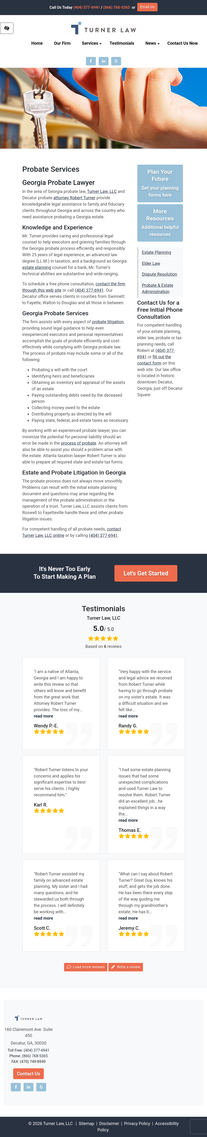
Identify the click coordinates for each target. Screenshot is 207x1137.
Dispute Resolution (159, 274)
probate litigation (108, 321)
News (153, 43)
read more (43, 716)
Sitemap (86, 1123)
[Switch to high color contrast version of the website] (6, 28)
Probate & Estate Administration (157, 288)
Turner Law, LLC (102, 191)
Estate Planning (156, 252)
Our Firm (62, 43)
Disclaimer (109, 1123)
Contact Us (28, 1074)
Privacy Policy (137, 1123)
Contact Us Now (182, 43)
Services (92, 43)
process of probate (78, 443)
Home (37, 43)
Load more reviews (86, 967)
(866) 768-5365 (116, 7)
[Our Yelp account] (116, 61)
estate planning (36, 267)
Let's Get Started (145, 573)
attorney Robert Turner (74, 197)
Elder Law (151, 263)
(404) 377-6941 (86, 7)
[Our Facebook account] (91, 61)
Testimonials (122, 43)
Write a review (125, 967)
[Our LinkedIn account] (104, 61)
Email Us (147, 7)
